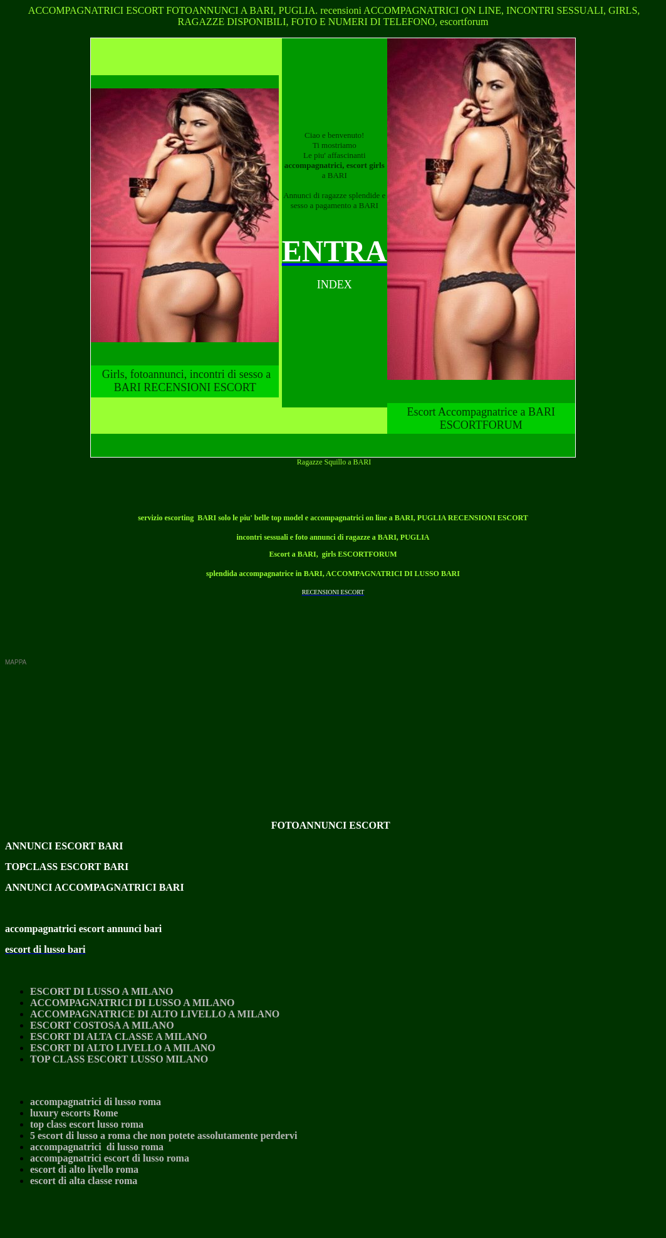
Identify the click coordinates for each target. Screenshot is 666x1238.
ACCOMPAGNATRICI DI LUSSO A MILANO (132, 1002)
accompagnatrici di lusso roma (95, 1101)
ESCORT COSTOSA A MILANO (102, 1025)
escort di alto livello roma (84, 1169)
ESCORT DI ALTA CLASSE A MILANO (118, 1036)
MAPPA (15, 662)
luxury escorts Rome (74, 1113)
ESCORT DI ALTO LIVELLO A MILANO (123, 1047)
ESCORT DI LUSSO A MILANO (102, 991)
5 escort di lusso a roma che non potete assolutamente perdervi (163, 1135)
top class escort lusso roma (86, 1124)
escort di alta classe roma (83, 1180)
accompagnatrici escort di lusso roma (109, 1158)
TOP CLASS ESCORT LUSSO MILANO (119, 1059)
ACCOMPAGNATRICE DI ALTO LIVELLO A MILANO (154, 1014)
